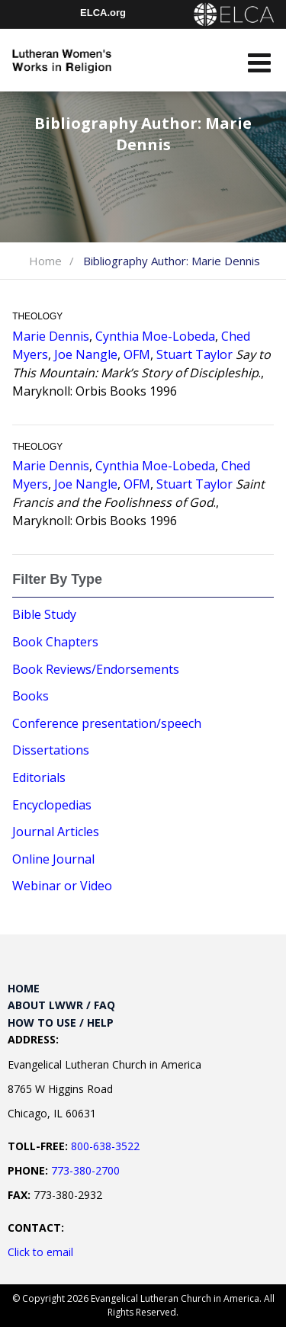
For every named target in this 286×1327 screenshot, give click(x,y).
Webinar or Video (62, 885)
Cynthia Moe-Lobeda (155, 336)
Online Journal (53, 859)
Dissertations (50, 750)
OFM (137, 354)
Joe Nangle (85, 354)
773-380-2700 (85, 1170)
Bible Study (44, 614)
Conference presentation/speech (106, 723)
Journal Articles (55, 831)
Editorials (39, 777)
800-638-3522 (105, 1146)
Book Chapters (55, 641)
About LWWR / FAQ (61, 1005)
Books (30, 696)
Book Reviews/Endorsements (95, 669)
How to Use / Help (61, 1022)
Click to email (40, 1252)
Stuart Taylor (194, 354)
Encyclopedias (52, 805)
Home (45, 260)
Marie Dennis (50, 336)
